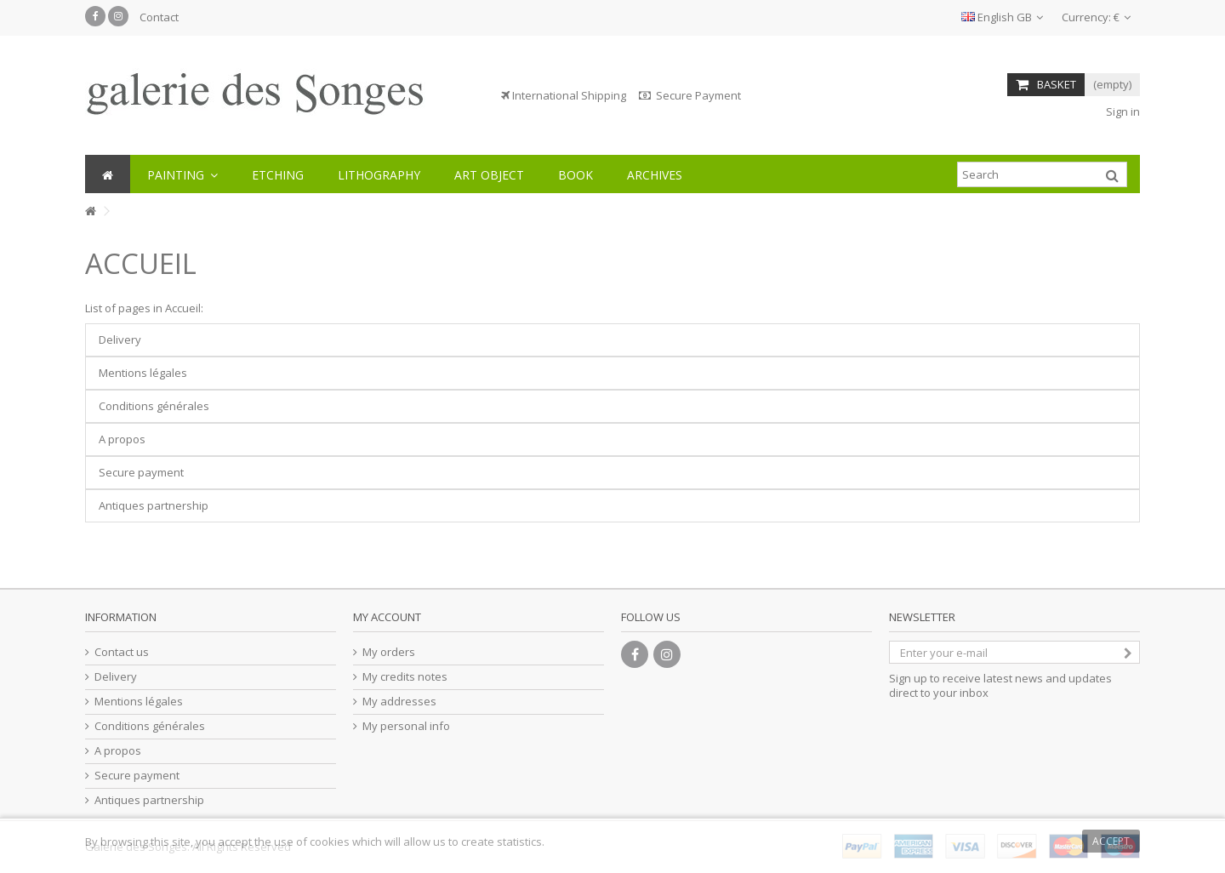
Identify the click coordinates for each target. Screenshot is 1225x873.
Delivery (120, 339)
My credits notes (404, 677)
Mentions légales (143, 372)
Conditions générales (154, 406)
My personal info (406, 726)
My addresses (399, 701)
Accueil (141, 263)
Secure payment (141, 472)
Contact (159, 17)
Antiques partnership (153, 505)
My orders (388, 652)
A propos (122, 439)
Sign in (1121, 111)
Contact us (121, 652)
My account (387, 617)
